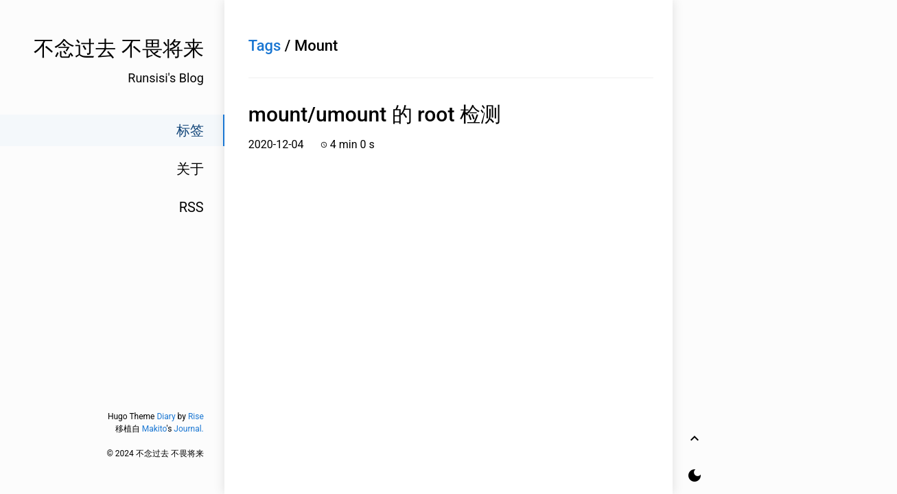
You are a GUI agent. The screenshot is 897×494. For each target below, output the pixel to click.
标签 (190, 130)
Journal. (188, 429)
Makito (154, 429)
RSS (191, 207)
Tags (264, 45)
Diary (165, 416)
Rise (196, 416)
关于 (190, 169)
